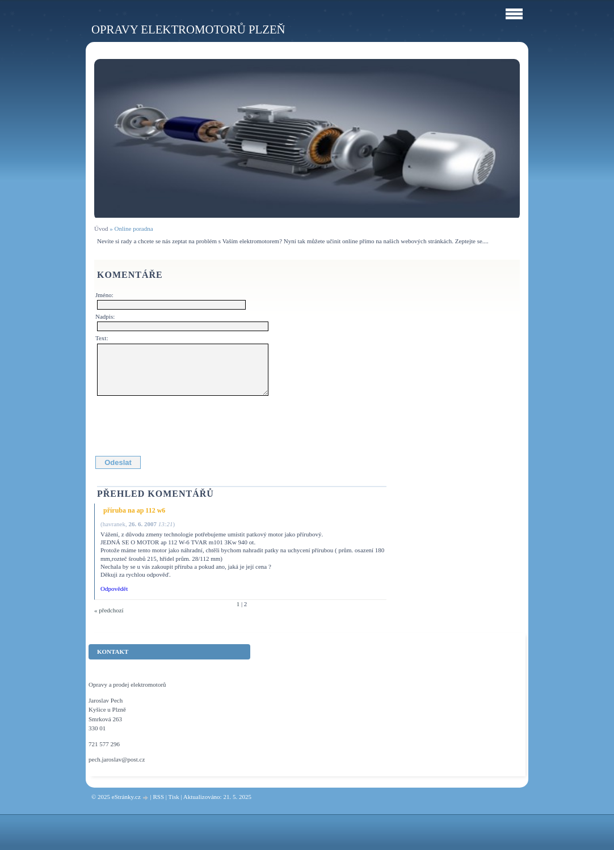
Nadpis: (105, 316)
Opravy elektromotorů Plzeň (188, 29)
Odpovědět (114, 588)
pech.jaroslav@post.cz (117, 759)
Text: (101, 338)
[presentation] (183, 423)
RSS (158, 796)
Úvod (101, 228)
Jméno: (104, 294)
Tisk (174, 796)
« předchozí (109, 610)
